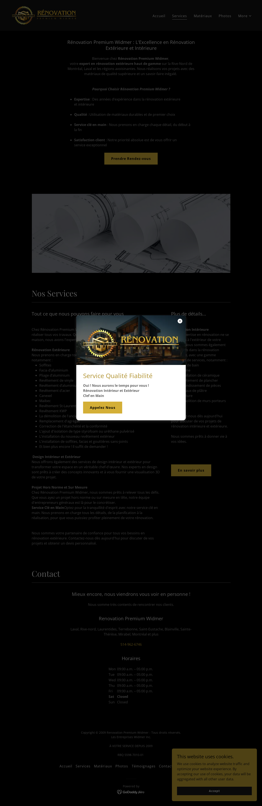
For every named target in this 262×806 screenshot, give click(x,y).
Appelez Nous (102, 407)
